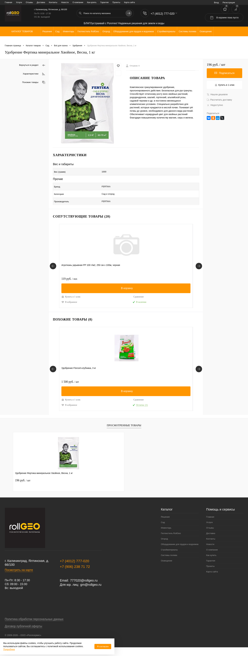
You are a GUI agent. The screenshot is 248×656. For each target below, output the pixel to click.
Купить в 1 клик (68, 291)
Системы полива (169, 561)
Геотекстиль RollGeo (171, 540)
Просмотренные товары (124, 431)
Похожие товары (33, 82)
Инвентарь (166, 534)
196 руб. (22, 486)
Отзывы (29, 2)
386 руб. (169, 271)
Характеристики (34, 73)
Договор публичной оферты (23, 632)
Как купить (92, 2)
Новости (64, 2)
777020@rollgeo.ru (83, 587)
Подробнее (9, 649)
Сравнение (83, 289)
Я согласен (103, 646)
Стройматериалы (169, 556)
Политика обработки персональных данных (34, 625)
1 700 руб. (137, 381)
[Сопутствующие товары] (53, 262)
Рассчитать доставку (219, 99)
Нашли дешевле (217, 94)
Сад (163, 529)
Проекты (116, 2)
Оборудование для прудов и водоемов (179, 550)
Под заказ (183, 298)
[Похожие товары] (53, 372)
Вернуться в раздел (32, 65)
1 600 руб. (103, 271)
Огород (164, 545)
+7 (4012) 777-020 (74, 567)
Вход (216, 2)
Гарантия (104, 2)
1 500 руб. (70, 381)
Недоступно (215, 105)
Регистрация (229, 2)
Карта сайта (129, 2)
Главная (8, 2)
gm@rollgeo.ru (90, 591)
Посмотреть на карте (19, 576)
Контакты (53, 2)
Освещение (166, 567)
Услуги (19, 2)
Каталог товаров (22, 31)
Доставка (41, 2)
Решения (165, 523)
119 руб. (69, 271)
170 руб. (169, 381)
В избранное (69, 298)
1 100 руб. (103, 381)
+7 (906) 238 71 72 (75, 573)
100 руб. (136, 271)
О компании (78, 2)
